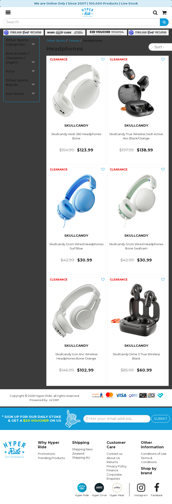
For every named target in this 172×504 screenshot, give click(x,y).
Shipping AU (81, 457)
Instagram (141, 490)
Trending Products (51, 458)
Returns (112, 462)
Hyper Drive (99, 490)
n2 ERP (54, 400)
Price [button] (20, 71)
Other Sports (55, 40)
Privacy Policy (117, 466)
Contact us (114, 453)
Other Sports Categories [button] (20, 42)
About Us (113, 458)
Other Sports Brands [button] (20, 82)
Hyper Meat (117, 490)
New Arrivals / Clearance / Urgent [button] (20, 57)
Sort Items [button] (20, 93)
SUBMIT (160, 419)
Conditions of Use (153, 453)
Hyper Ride (82, 490)
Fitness (74, 40)
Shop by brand (149, 470)
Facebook (157, 490)
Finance (112, 470)
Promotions (46, 453)
